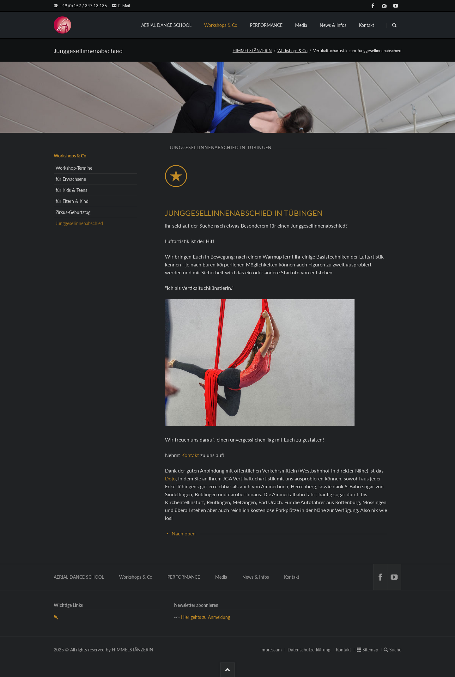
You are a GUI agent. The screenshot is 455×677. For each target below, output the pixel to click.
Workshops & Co (220, 25)
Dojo (170, 478)
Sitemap (370, 649)
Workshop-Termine (74, 168)
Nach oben (184, 533)
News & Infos (333, 25)
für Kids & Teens (71, 190)
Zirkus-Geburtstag (73, 212)
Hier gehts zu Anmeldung (205, 617)
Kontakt (366, 25)
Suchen (394, 25)
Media (301, 25)
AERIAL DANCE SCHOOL (166, 25)
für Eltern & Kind (72, 201)
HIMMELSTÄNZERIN (252, 50)
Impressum (271, 649)
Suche (395, 649)
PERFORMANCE (266, 25)
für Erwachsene (71, 179)
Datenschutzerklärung (309, 649)
